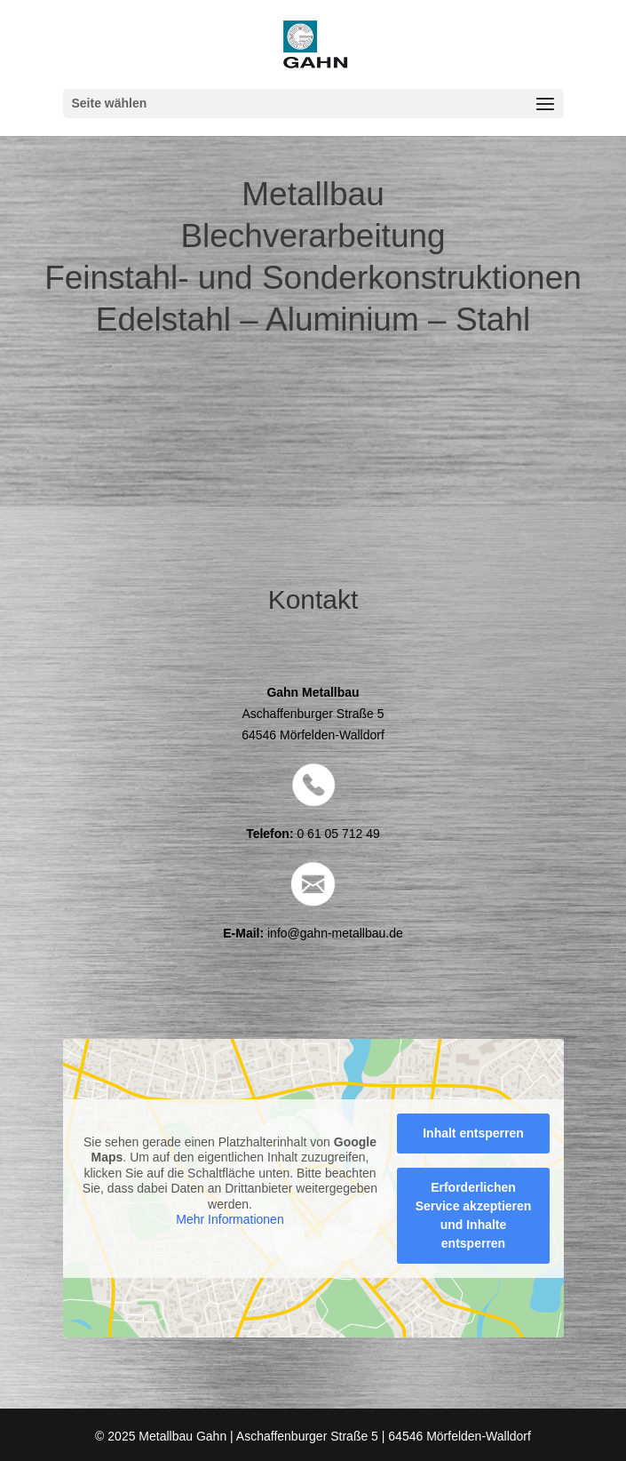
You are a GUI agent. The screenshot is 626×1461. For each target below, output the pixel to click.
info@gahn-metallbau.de (335, 933)
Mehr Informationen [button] (229, 1219)
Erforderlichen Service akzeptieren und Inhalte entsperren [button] (473, 1214)
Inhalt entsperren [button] (473, 1132)
